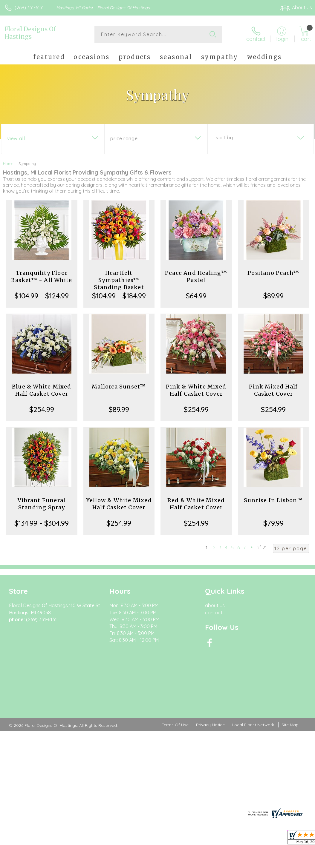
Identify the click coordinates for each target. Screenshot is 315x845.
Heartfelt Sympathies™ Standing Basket (119, 280)
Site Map (290, 689)
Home (8, 163)
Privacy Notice (210, 689)
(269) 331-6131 (29, 7)
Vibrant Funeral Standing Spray (41, 504)
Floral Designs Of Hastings (30, 32)
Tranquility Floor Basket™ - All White (41, 276)
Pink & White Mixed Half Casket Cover (196, 390)
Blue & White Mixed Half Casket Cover (41, 390)
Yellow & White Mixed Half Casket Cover (119, 504)
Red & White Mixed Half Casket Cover (196, 504)
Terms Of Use (175, 689)
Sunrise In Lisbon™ (273, 500)
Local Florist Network (253, 689)
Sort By (224, 138)
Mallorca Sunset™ (119, 386)
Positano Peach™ (273, 272)
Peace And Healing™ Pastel (196, 276)
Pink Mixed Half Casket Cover (273, 390)
